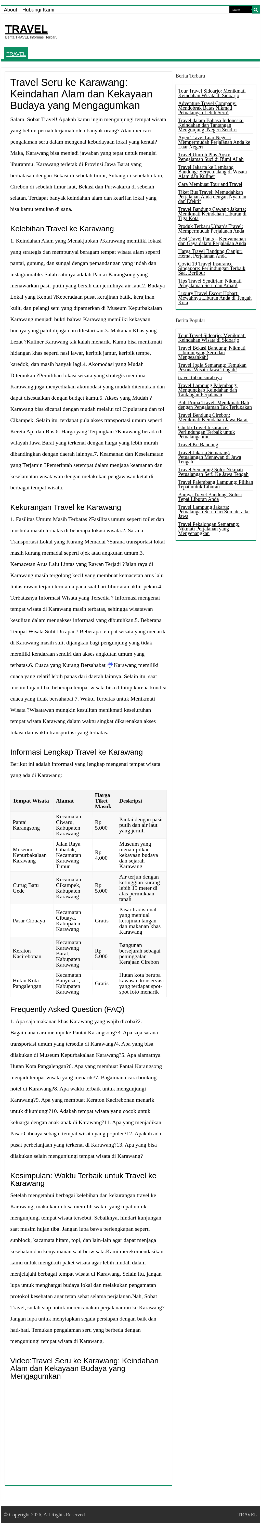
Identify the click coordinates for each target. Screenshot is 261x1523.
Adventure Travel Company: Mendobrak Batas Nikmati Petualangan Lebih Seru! (207, 107)
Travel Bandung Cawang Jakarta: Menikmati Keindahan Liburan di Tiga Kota (212, 213)
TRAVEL (26, 29)
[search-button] (256, 10)
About (10, 9)
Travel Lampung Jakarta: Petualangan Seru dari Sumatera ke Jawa (214, 511)
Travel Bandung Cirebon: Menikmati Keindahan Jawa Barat (213, 417)
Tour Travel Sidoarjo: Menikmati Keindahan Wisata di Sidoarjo (212, 93)
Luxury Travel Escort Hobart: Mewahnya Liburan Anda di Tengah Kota (215, 297)
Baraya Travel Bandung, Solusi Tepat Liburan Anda (210, 497)
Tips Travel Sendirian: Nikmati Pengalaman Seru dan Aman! (210, 283)
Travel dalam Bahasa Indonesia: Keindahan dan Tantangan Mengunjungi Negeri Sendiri (210, 125)
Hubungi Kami (38, 9)
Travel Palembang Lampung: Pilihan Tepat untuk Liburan (215, 484)
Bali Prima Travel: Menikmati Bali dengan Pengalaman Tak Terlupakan (215, 405)
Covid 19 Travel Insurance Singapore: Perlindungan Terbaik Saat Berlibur (211, 268)
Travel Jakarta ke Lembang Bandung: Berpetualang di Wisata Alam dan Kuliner (212, 171)
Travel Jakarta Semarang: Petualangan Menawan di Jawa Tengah (209, 457)
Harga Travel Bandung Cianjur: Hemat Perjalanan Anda (210, 253)
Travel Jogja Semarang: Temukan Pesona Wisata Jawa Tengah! (212, 367)
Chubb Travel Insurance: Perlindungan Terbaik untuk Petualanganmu (206, 432)
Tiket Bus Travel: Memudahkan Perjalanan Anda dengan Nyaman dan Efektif (212, 196)
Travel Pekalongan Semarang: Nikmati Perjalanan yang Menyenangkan (208, 528)
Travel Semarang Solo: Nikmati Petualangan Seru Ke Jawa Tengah (213, 472)
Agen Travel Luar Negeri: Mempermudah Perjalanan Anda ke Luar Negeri (214, 142)
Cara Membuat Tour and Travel (210, 184)
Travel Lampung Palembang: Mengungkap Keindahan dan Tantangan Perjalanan (208, 390)
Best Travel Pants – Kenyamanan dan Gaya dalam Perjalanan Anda (212, 241)
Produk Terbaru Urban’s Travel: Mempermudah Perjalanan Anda (211, 228)
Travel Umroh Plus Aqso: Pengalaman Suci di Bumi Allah (211, 157)
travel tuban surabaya (200, 377)
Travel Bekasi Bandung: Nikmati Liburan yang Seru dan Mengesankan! (211, 352)
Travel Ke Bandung (198, 444)
